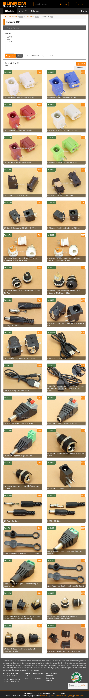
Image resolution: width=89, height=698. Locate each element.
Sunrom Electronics (10, 673)
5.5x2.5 (10, 41)
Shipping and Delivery (56, 696)
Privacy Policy (68, 696)
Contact (34, 11)
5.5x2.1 (10, 40)
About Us (23, 11)
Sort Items (80, 68)
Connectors (32, 17)
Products (10, 11)
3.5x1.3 (10, 38)
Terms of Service (79, 696)
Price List (49, 676)
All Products (16, 17)
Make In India (43, 663)
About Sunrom (51, 673)
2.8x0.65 (10, 36)
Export (81, 64)
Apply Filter (10, 56)
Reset (19, 56)
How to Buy (50, 678)
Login (84, 11)
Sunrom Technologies (11, 679)
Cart (80, 4)
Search (63, 4)
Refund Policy (44, 696)
